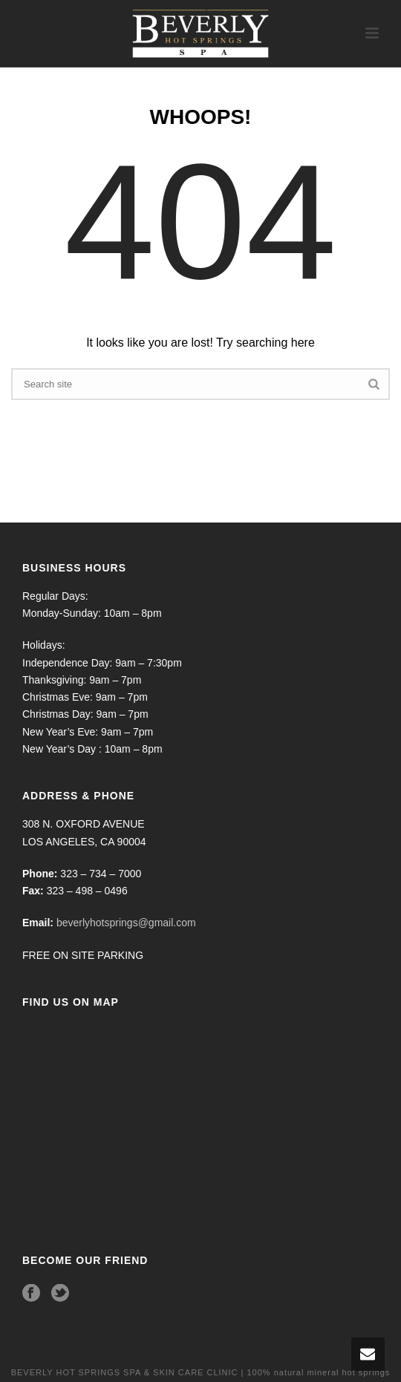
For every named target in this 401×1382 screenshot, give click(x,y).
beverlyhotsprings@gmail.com (126, 923)
